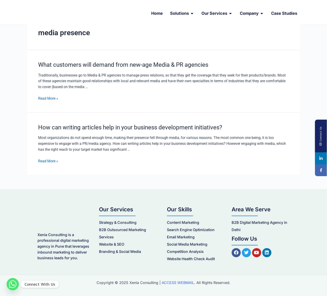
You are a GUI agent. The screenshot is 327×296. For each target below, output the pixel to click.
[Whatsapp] (13, 284)
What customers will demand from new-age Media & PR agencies (123, 64)
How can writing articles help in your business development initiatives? (130, 127)
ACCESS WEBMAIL (178, 282)
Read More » (48, 98)
